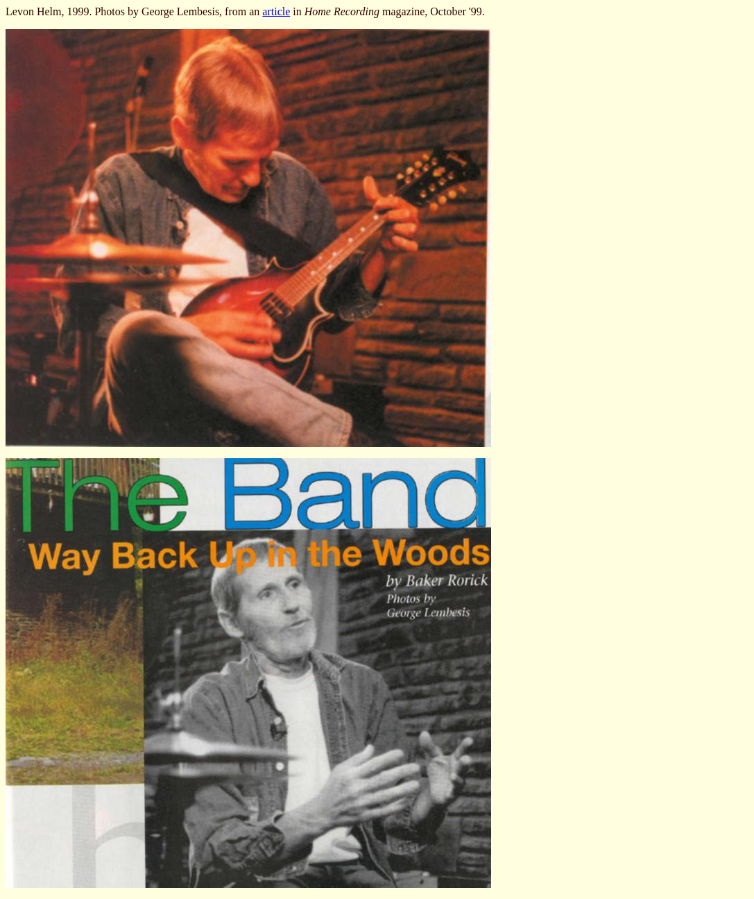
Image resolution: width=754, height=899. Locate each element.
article (276, 11)
